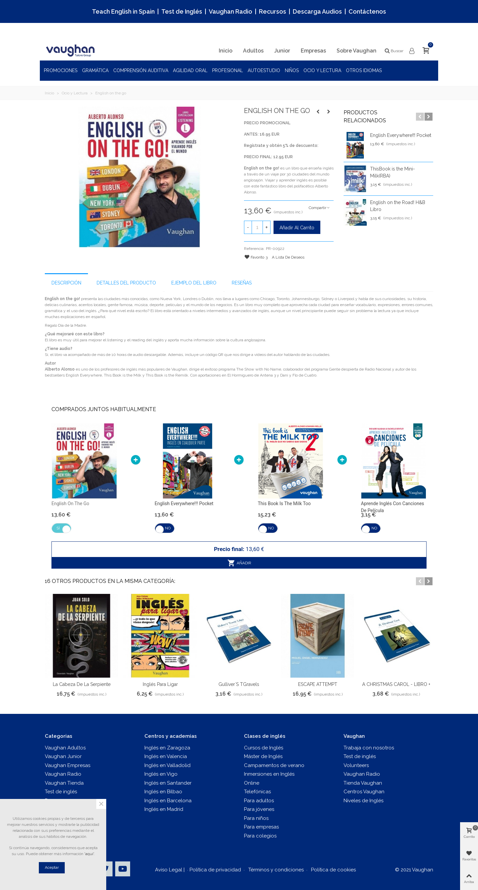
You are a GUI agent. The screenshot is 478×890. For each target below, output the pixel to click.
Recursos (272, 11)
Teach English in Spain (123, 11)
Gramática (95, 70)
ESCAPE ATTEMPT (317, 684)
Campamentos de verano (274, 765)
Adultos (253, 51)
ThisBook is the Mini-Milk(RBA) (392, 172)
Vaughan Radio (230, 11)
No (168, 528)
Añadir (239, 563)
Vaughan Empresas (67, 765)
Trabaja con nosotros (369, 748)
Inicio (225, 51)
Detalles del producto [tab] (126, 282)
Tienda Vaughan (363, 783)
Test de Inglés (181, 11)
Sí (58, 528)
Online (251, 783)
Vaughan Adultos (65, 748)
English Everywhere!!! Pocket (400, 135)
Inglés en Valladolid (167, 765)
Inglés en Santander (168, 783)
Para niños (256, 818)
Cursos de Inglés (263, 748)
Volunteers (356, 765)
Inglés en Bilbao (163, 792)
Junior (282, 51)
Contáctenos (367, 11)
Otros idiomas (364, 70)
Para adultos (259, 801)
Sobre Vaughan (356, 51)
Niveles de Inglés (363, 801)
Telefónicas (257, 792)
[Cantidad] (257, 227)
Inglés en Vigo (161, 774)
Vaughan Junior (63, 756)
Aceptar (52, 867)
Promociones (60, 70)
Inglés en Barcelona (168, 801)
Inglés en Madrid (163, 809)
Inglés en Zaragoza (167, 748)
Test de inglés (61, 792)
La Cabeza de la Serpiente (82, 684)
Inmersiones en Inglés (269, 774)
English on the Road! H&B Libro (397, 206)
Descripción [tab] (66, 282)
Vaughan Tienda (64, 783)
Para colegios (260, 836)
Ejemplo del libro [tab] (193, 282)
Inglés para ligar (160, 684)
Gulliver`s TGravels (238, 684)
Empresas (313, 51)
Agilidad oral (190, 70)
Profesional (227, 70)
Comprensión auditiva (140, 70)
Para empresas (261, 827)
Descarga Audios (317, 11)
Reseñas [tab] (242, 282)
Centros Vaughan (364, 792)
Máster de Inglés (263, 756)
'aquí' (89, 853)
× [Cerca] (101, 804)
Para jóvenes (259, 809)
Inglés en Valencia (165, 756)
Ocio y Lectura (322, 70)
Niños (292, 70)
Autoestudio (264, 70)
